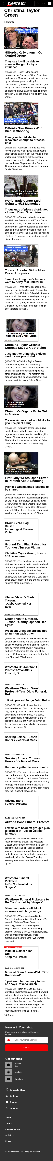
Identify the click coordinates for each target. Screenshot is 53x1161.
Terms (8, 1124)
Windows (19, 1079)
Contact (14, 1102)
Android (18, 1072)
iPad (17, 1066)
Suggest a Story (17, 1090)
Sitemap (14, 1108)
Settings (14, 1096)
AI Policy (9, 1135)
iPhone (18, 1064)
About (8, 1118)
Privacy (8, 1141)
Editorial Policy (12, 1129)
